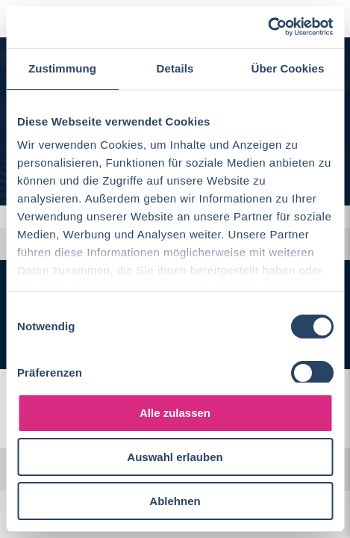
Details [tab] (175, 68)
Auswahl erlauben (174, 457)
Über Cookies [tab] (288, 68)
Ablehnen (174, 501)
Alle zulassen (175, 412)
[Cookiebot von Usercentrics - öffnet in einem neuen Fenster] (267, 27)
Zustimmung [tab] (62, 68)
